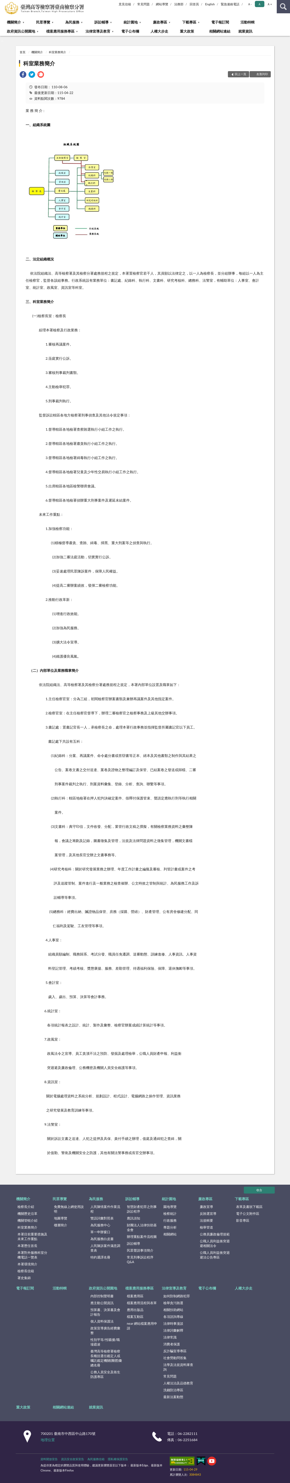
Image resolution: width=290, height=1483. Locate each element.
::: (3, 3)
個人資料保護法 (102, 1321)
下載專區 (189, 22)
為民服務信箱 (96, 1459)
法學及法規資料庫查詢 (178, 1367)
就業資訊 (245, 31)
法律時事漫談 (173, 1323)
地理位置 (48, 1440)
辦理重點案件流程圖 (142, 1237)
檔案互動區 (135, 1317)
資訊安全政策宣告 (72, 1459)
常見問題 (143, 4)
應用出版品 (135, 1310)
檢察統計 (170, 1213)
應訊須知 (133, 1218)
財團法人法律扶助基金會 (142, 1227)
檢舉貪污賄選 (173, 1303)
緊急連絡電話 (230, 4)
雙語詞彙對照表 (102, 1218)
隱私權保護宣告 (118, 1459)
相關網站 (170, 1234)
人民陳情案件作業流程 (105, 1209)
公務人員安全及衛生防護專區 (105, 1374)
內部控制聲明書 (102, 1296)
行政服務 (170, 1220)
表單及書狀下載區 (249, 1207)
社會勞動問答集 (175, 1358)
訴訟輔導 (101, 22)
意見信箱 (125, 4)
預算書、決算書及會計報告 (105, 1312)
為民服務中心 (100, 1225)
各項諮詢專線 (173, 1317)
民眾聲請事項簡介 (140, 1250)
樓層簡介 (60, 1225)
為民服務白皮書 (102, 1239)
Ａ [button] (259, 4)
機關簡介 (14, 22)
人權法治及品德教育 (178, 1383)
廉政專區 (160, 22)
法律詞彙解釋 (173, 1330)
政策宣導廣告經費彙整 (105, 1330)
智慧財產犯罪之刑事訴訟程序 (142, 1209)
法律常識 (170, 1337)
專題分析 (170, 1227)
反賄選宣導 (208, 1213)
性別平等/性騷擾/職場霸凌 (105, 1342)
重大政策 (187, 31)
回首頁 (194, 4)
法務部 (178, 4)
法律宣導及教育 (98, 31)
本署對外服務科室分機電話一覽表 (32, 1254)
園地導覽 (170, 1207)
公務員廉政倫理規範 (215, 1234)
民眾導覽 (43, 22)
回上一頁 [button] (240, 74)
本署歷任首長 (27, 1246)
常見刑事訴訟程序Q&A (140, 1259)
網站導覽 (162, 4)
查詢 (283, 6)
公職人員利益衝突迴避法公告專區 (215, 1254)
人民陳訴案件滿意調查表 (105, 1248)
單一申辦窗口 (100, 1232)
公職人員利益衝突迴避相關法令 (215, 1243)
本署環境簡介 (27, 1264)
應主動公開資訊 (102, 1303)
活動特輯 (247, 22)
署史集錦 (24, 1278)
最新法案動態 (173, 1397)
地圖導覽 (60, 1218)
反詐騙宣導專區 (175, 1351)
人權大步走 (159, 31)
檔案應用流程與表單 (142, 1303)
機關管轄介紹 (27, 1220)
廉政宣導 (206, 1207)
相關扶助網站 (173, 1310)
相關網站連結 (219, 31)
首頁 (22, 52)
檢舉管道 (206, 1227)
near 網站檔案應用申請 (142, 1325)
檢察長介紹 (25, 1207)
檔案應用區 (135, 1296)
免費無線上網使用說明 (69, 1209)
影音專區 (242, 1220)
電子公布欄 (130, 31)
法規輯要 (206, 1220)
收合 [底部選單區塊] (259, 1190)
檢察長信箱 (25, 1271)
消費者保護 (171, 1344)
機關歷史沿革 (27, 1213)
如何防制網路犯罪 (176, 1296)
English (210, 4)
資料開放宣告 (49, 1459)
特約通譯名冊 (100, 1257)
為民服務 (72, 22)
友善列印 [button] (262, 74)
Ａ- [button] (250, 4)
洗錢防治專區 (173, 1390)
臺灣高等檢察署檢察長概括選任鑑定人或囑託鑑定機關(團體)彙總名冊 (106, 1358)
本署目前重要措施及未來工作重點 (32, 1236)
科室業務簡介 (57, 52)
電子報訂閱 (220, 22)
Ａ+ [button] (269, 4)
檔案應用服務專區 (60, 31)
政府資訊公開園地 (21, 31)
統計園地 (131, 22)
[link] (23, 75)
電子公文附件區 (247, 1213)
